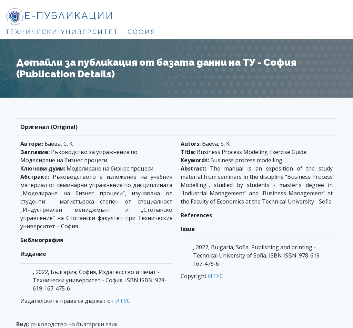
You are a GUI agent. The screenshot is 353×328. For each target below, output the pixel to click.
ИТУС (122, 301)
